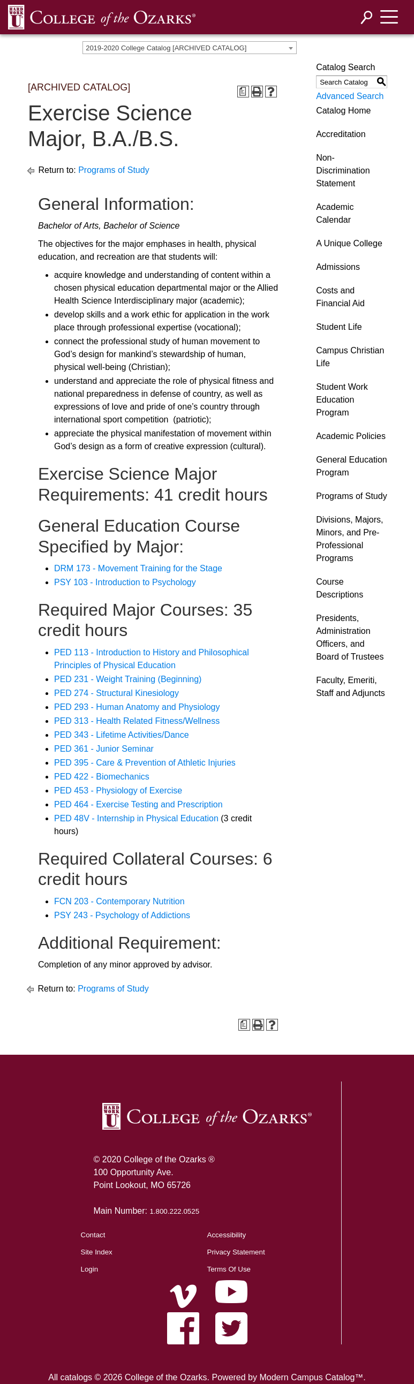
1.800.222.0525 (174, 1211)
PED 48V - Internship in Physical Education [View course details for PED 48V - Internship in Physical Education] (136, 818)
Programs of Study (113, 170)
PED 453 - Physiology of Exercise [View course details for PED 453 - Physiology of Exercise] (118, 790)
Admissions (338, 266)
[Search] (366, 17)
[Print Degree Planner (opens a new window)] (243, 91)
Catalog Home (343, 110)
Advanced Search (349, 96)
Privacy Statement (236, 1252)
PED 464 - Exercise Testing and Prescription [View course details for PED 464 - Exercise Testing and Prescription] (138, 804)
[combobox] (189, 47)
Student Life (339, 326)
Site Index (96, 1252)
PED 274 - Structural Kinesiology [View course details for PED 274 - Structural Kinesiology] (116, 693)
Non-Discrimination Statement (343, 170)
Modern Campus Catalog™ (311, 1377)
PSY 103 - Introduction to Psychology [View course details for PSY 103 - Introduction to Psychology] (125, 582)
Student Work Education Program (342, 399)
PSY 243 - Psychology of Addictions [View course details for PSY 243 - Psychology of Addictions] (122, 915)
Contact (93, 1235)
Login (90, 1269)
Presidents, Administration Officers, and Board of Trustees (349, 637)
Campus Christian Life (350, 357)
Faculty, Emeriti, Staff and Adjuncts (350, 687)
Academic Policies (351, 436)
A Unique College (349, 243)
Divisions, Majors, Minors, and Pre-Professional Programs (349, 539)
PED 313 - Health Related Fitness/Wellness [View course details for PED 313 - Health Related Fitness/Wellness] (137, 720)
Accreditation (341, 134)
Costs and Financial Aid (340, 297)
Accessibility (226, 1235)
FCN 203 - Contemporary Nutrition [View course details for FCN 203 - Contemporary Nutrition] (119, 901)
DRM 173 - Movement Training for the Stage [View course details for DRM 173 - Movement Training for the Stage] (138, 568)
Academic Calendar (334, 213)
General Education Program (351, 466)
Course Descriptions (339, 588)
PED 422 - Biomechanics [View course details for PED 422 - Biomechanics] (101, 776)
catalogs (76, 1377)
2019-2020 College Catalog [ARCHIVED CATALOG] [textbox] (166, 48)
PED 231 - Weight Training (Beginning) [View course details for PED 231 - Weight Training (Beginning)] (127, 679)
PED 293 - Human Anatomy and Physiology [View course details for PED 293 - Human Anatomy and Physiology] (137, 707)
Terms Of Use (229, 1269)
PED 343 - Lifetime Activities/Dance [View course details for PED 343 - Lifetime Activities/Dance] (121, 734)
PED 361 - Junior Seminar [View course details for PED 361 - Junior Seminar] (104, 748)
